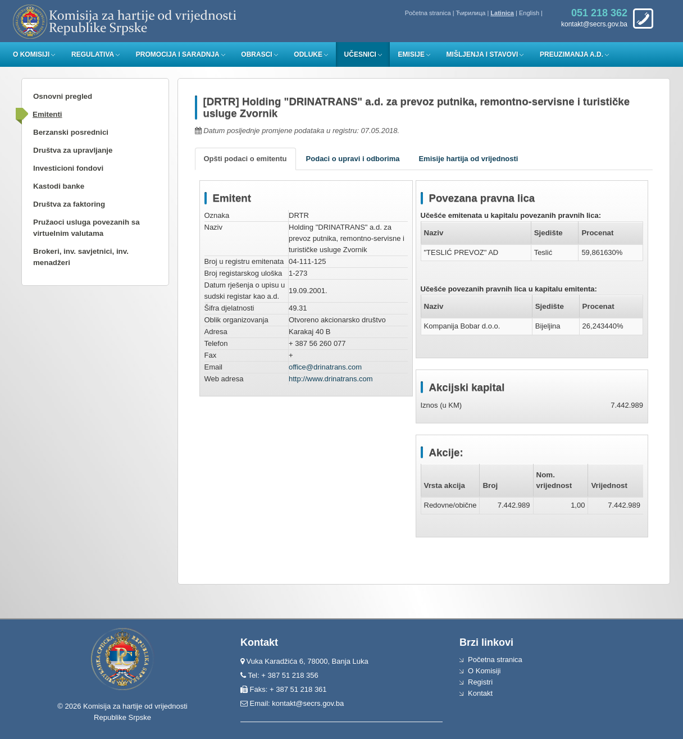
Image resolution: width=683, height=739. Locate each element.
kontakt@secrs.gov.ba (308, 703)
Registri (480, 682)
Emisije (411, 54)
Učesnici (360, 54)
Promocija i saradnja (178, 54)
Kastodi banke (58, 186)
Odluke (308, 54)
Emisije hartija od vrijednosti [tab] (468, 158)
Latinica (502, 13)
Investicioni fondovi (68, 168)
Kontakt (480, 693)
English (529, 13)
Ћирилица (471, 13)
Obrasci (256, 54)
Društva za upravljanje (72, 150)
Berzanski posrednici (70, 132)
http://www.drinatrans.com (331, 379)
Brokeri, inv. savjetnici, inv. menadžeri (81, 257)
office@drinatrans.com (325, 367)
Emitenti (47, 114)
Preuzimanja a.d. (571, 54)
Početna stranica (428, 13)
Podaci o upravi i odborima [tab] (353, 158)
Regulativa (92, 54)
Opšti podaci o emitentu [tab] (245, 158)
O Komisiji (31, 54)
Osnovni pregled (62, 96)
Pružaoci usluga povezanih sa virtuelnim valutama (86, 228)
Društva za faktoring (69, 204)
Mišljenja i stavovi (482, 54)
